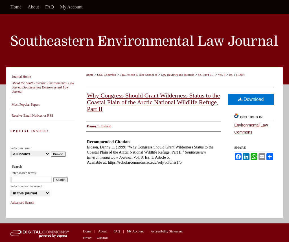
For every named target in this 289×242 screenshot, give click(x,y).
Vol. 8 (221, 74)
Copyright (103, 237)
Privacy (87, 237)
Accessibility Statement (167, 231)
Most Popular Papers (26, 104)
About (102, 231)
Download (251, 99)
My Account (135, 231)
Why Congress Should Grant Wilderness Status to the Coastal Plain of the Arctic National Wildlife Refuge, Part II (153, 102)
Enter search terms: (23, 173)
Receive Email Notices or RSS (32, 115)
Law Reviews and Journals (177, 74)
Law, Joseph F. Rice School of (138, 74)
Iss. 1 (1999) (236, 74)
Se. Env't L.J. (206, 74)
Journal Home (21, 77)
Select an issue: (20, 148)
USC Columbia (106, 74)
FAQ (116, 231)
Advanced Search (22, 203)
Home (89, 74)
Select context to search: (26, 186)
